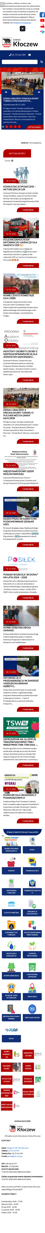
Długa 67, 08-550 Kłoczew (17, 1148)
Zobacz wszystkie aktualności (22, 832)
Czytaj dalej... (35, 127)
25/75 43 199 (13, 1151)
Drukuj (9, 160)
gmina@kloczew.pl (14, 1156)
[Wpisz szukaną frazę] (20, 62)
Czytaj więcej (28, 210)
